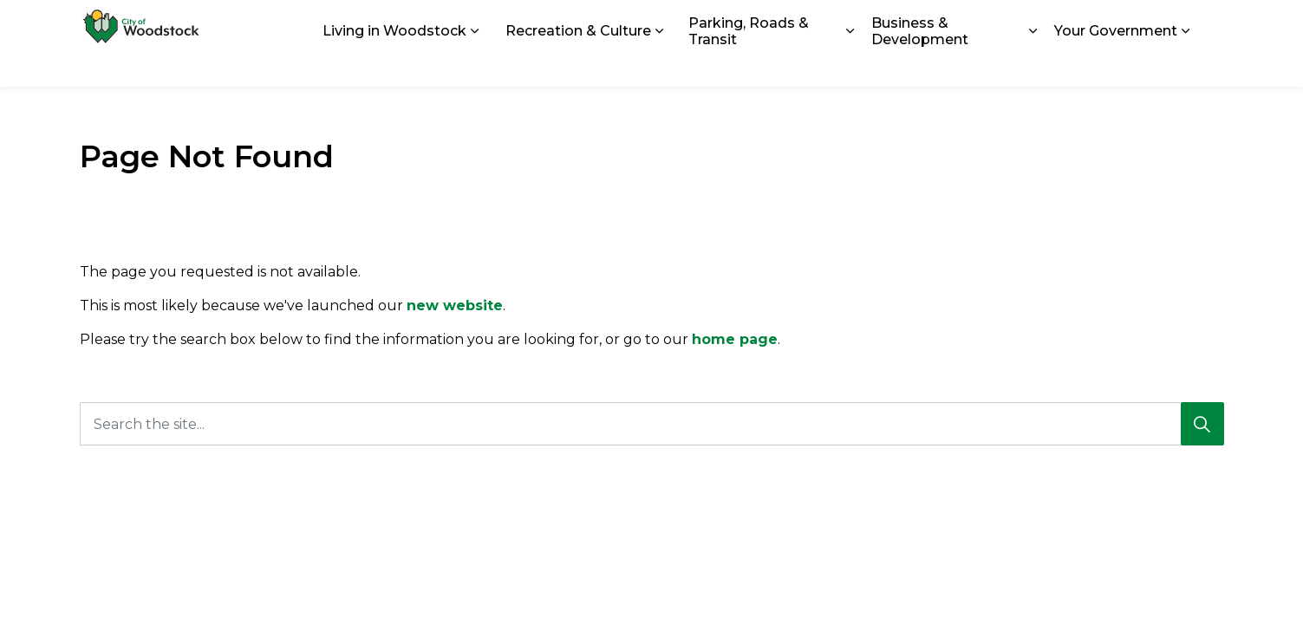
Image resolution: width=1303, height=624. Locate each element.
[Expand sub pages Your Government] (1186, 65)
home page (735, 339)
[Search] (1202, 423)
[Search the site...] (652, 423)
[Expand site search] (1206, 21)
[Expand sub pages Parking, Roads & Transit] (849, 65)
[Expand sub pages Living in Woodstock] (475, 65)
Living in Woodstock (394, 64)
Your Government (1115, 64)
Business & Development (919, 65)
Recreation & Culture (578, 64)
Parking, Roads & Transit (748, 65)
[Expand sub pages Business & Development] (1033, 65)
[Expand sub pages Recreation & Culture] (659, 65)
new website (455, 305)
